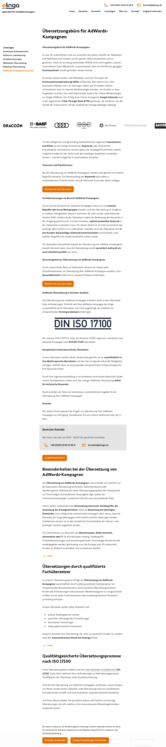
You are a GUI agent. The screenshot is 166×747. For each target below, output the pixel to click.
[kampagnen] (48, 646)
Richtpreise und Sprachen (58, 189)
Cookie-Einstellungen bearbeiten (90, 740)
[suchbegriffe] (48, 557)
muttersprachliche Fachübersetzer (94, 584)
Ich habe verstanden (55, 740)
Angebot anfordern (55, 458)
